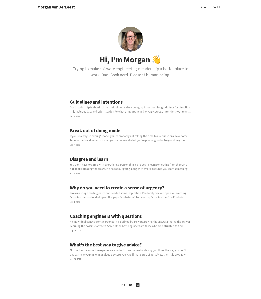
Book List (218, 7)
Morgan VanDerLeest (56, 7)
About (205, 7)
